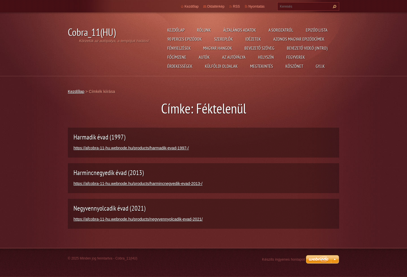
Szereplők (223, 39)
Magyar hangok (217, 48)
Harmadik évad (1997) (99, 137)
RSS (236, 6)
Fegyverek (295, 57)
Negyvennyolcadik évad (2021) (109, 208)
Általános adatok (239, 30)
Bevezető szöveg (259, 48)
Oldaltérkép (215, 6)
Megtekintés (261, 66)
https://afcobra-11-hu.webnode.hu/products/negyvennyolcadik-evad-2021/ (138, 219)
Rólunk (204, 30)
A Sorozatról (281, 30)
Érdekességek (179, 66)
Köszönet (294, 66)
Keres (334, 6)
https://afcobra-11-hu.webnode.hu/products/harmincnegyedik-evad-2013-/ (137, 183)
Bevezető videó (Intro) (307, 48)
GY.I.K (320, 66)
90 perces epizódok (184, 39)
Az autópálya (234, 57)
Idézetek (253, 39)
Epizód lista (317, 30)
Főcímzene (176, 57)
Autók (204, 57)
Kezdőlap (176, 30)
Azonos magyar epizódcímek (298, 39)
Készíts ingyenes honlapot (283, 259)
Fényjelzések (179, 48)
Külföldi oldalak (221, 66)
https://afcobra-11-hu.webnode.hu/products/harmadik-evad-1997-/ (131, 148)
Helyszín (266, 57)
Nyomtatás (256, 6)
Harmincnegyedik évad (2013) (108, 172)
